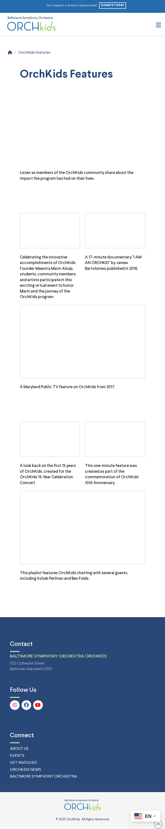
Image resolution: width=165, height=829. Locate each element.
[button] (158, 26)
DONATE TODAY (112, 5)
